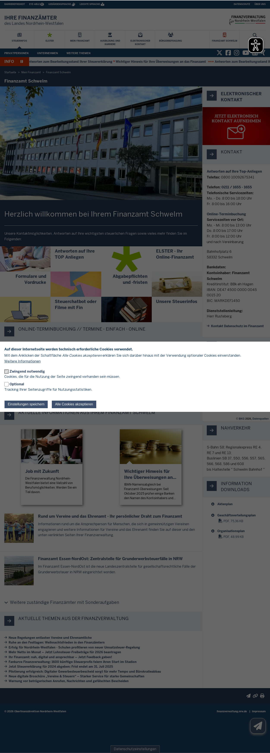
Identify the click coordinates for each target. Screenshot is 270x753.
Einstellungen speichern (26, 404)
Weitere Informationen (22, 361)
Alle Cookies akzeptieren (74, 404)
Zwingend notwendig (27, 371)
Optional (16, 384)
